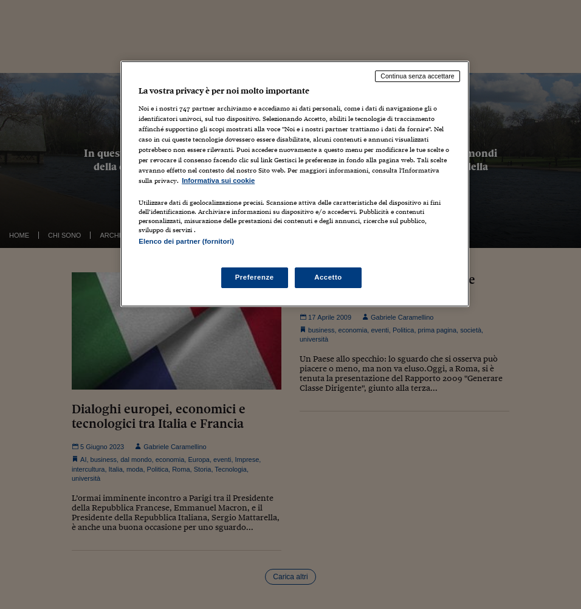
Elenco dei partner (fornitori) (186, 241)
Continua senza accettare (417, 76)
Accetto (328, 277)
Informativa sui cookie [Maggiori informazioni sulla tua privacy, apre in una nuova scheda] (218, 180)
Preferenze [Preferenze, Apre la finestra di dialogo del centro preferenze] (254, 277)
